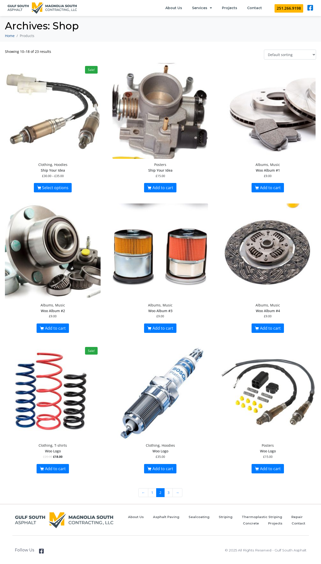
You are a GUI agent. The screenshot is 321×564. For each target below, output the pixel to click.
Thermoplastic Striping (262, 517)
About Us (173, 8)
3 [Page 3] (169, 492)
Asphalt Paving (166, 517)
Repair (297, 517)
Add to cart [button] (162, 187)
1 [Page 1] (152, 492)
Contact (254, 8)
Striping (226, 517)
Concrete (251, 523)
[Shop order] (290, 55)
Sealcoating (199, 517)
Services (202, 8)
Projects (229, 8)
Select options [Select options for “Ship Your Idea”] (55, 187)
